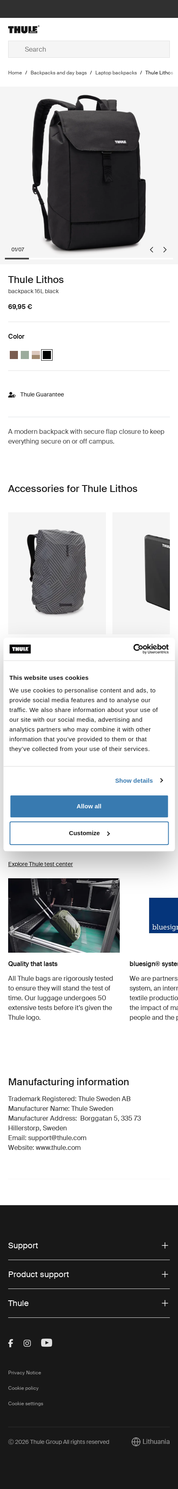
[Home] (35, 29)
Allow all (89, 806)
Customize (89, 832)
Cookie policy (23, 1388)
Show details (134, 780)
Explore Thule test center (40, 864)
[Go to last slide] (151, 250)
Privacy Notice (24, 1372)
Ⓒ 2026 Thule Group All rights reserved (58, 1441)
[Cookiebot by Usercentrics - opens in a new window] (133, 649)
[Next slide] (165, 250)
